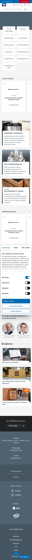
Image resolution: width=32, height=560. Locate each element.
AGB (16, 547)
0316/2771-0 (5, 440)
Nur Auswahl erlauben (16, 306)
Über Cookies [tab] (26, 247)
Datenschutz (16, 543)
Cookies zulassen (8, 301)
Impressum (16, 536)
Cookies (16, 550)
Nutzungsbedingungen (16, 540)
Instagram (16, 495)
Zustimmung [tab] (6, 247)
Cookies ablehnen (15, 311)
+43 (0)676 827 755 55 (16, 450)
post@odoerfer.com (16, 458)
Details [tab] (16, 247)
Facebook (16, 491)
